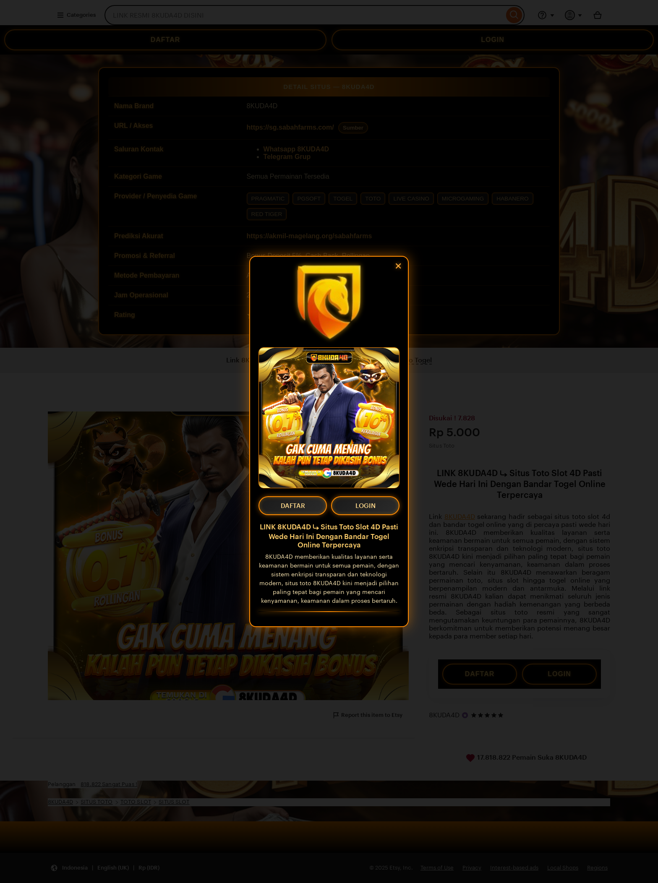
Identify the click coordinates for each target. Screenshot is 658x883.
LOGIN (365, 505)
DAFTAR (293, 505)
